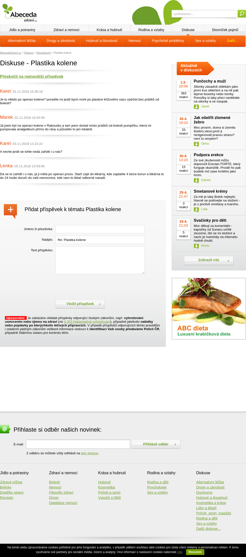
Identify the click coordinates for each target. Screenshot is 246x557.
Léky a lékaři (206, 508)
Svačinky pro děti (210, 220)
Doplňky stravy (12, 492)
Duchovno (204, 492)
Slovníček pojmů (225, 30)
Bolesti (54, 482)
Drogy (54, 498)
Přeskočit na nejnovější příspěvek (31, 76)
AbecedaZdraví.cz (10, 52)
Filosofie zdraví (61, 492)
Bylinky (5, 487)
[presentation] (92, 286)
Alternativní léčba (21, 41)
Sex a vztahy (205, 41)
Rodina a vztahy (151, 30)
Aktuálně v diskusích (191, 68)
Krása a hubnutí (109, 30)
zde (179, 552)
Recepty (6, 498)
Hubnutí (104, 482)
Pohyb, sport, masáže (213, 513)
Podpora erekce (208, 155)
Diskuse (188, 30)
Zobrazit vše (208, 260)
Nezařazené (43, 52)
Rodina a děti (157, 482)
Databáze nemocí (63, 503)
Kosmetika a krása (211, 503)
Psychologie (157, 487)
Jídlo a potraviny (22, 30)
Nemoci (134, 41)
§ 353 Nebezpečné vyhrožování (87, 321)
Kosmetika (106, 487)
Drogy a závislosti (61, 41)
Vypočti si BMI (109, 498)
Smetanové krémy (211, 191)
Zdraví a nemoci (66, 30)
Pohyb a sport (109, 492)
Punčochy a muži (210, 81)
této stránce (89, 453)
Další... (232, 41)
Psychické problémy (168, 41)
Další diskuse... (208, 529)
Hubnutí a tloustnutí (101, 41)
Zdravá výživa (11, 482)
